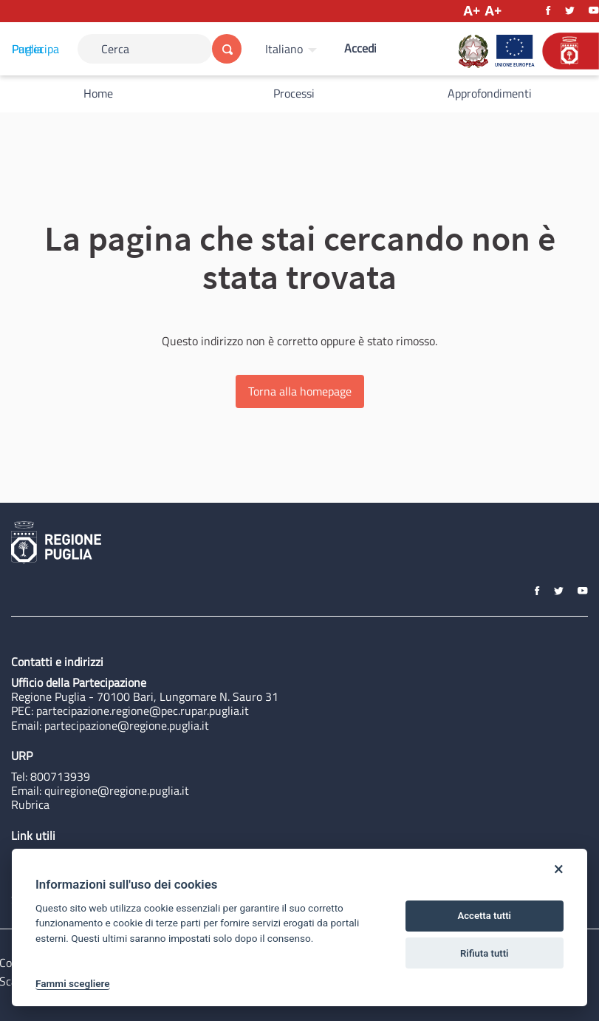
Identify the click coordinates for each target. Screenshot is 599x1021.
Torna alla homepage (300, 391)
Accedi (360, 48)
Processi (294, 93)
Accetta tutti (484, 915)
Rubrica (30, 804)
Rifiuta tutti (484, 953)
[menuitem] (293, 49)
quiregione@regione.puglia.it (116, 790)
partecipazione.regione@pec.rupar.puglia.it (142, 710)
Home (98, 93)
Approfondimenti (490, 93)
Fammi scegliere (72, 983)
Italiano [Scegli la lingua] (284, 49)
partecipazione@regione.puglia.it (126, 725)
